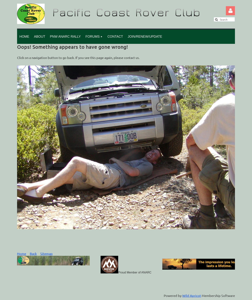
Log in (230, 10)
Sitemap (46, 253)
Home (21, 253)
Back (33, 253)
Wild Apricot (191, 295)
